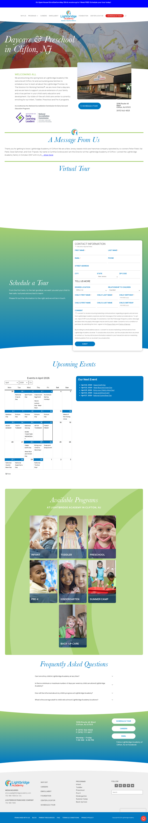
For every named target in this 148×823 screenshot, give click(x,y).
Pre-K (78, 793)
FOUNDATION (46, 796)
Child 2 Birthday (126, 303)
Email (77, 258)
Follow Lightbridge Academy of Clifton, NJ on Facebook (130, 743)
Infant (78, 784)
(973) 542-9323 (123, 110)
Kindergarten (81, 796)
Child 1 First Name (83, 295)
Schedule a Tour (90, 106)
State (99, 273)
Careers (43, 16)
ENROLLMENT (46, 791)
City (77, 273)
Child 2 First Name (83, 303)
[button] (143, 818)
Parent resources (47, 818)
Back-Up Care (81, 802)
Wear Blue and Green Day (103, 387)
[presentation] (133, 811)
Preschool (80, 790)
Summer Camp (82, 799)
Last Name (113, 250)
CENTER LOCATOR (48, 800)
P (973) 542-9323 (84, 730)
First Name (80, 250)
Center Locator (96, 16)
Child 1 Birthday (126, 295)
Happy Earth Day (100, 385)
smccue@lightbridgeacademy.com (18, 793)
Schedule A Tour (115, 16)
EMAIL (123, 736)
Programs (32, 16)
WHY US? (44, 782)
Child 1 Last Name (105, 295)
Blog (34, 818)
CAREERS (123, 728)
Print (8, 474)
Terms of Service (124, 324)
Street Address (82, 266)
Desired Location (82, 287)
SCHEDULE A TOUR (123, 721)
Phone (111, 258)
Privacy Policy (111, 324)
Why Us (23, 16)
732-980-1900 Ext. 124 (13, 796)
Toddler (79, 787)
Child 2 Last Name (104, 303)
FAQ (58, 818)
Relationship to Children (119, 287)
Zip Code (123, 273)
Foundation (83, 16)
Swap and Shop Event (101, 393)
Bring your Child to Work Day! (104, 390)
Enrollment (53, 16)
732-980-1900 (10, 803)
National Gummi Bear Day (102, 395)
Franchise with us (22, 818)
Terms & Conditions (70, 818)
